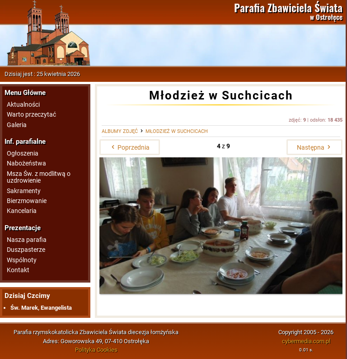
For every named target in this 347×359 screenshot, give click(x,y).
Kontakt (18, 270)
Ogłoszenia (22, 153)
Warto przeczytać (31, 114)
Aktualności (23, 104)
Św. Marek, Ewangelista (41, 307)
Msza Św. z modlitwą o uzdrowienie (38, 177)
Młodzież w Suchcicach (176, 131)
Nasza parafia (27, 239)
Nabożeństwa (26, 163)
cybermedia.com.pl (306, 341)
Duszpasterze (26, 249)
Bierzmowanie (27, 201)
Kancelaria (22, 211)
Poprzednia (130, 147)
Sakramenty (24, 191)
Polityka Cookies (96, 349)
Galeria (17, 125)
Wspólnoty (22, 260)
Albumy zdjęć (120, 131)
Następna (314, 147)
